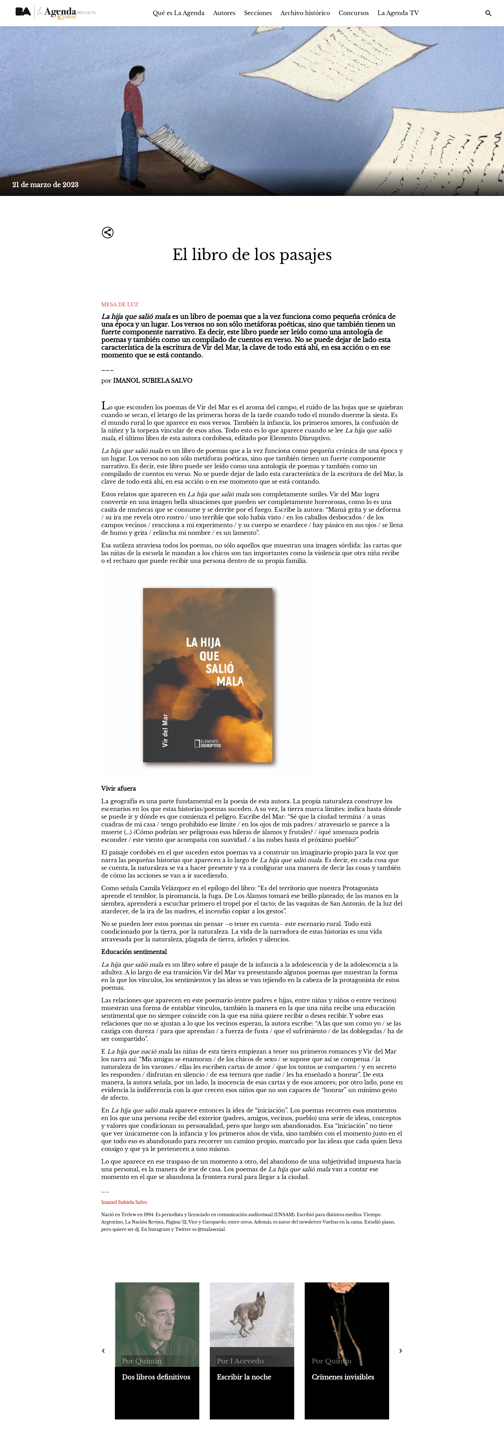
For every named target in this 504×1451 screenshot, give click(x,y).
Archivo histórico (305, 12)
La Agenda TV (398, 12)
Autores (224, 12)
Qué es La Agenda (179, 12)
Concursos (354, 12)
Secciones (258, 12)
